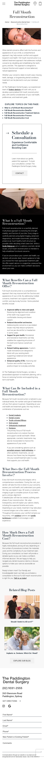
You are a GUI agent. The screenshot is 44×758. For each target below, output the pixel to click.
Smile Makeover (8, 246)
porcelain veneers (14, 450)
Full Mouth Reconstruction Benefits (18, 110)
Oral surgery (13, 423)
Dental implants (15, 415)
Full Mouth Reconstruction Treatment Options (22, 113)
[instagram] (3, 706)
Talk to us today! (20, 578)
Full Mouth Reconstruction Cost (16, 118)
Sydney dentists (15, 89)
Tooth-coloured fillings (17, 420)
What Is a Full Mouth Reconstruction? (18, 108)
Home (7, 22)
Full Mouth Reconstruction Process (18, 115)
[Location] (35, 4)
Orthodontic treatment (17, 425)
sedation (18, 515)
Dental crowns (14, 418)
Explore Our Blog (22, 660)
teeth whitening (27, 450)
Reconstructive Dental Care (20, 22)
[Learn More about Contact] (19, 173)
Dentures (12, 428)
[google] (9, 706)
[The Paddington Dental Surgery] (16, 680)
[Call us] (40, 4)
